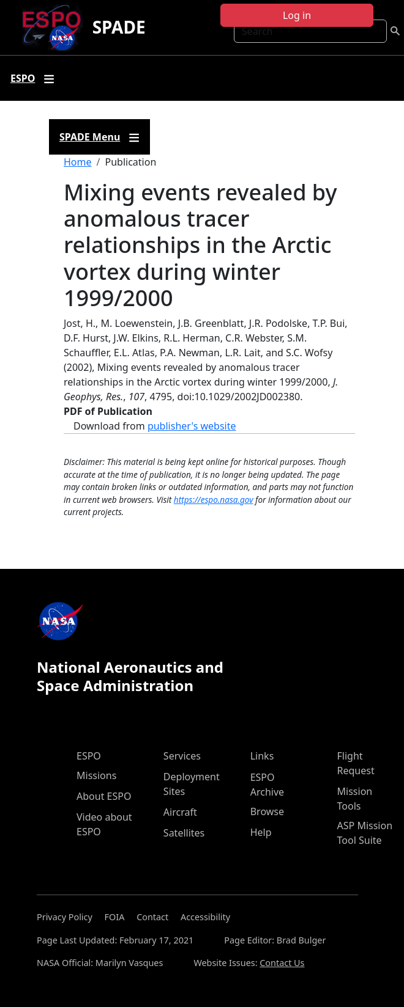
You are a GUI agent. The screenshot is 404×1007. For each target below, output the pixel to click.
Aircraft (180, 812)
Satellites (183, 833)
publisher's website (192, 426)
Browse (267, 811)
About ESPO (104, 796)
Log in (297, 15)
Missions (96, 775)
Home (78, 162)
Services (182, 756)
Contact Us (282, 963)
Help (261, 832)
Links (262, 756)
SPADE (119, 26)
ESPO (89, 756)
